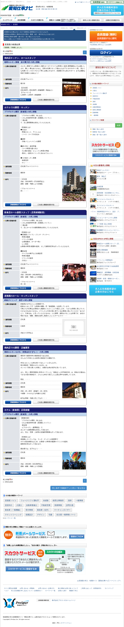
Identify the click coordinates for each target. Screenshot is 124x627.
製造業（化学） (43, 510)
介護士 (19, 505)
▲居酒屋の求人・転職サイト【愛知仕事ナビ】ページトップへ (99, 581)
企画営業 (100, 186)
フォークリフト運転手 (30, 500)
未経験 (46, 500)
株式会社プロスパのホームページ (63, 600)
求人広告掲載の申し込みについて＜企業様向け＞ (27, 590)
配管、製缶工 (101, 176)
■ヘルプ (77, 2)
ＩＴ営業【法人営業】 (105, 224)
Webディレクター (103, 170)
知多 (46, 9)
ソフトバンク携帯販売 (105, 260)
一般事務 (79, 500)
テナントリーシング (13, 515)
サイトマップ (109, 588)
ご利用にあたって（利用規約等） (91, 588)
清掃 (70, 500)
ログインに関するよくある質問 (101, 61)
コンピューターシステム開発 (107, 218)
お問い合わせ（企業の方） (46, 588)
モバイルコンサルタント (105, 199)
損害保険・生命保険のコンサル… (108, 193)
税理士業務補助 (102, 250)
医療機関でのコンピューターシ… (108, 230)
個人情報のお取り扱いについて (68, 588)
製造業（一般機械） (13, 510)
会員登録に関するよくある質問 (101, 44)
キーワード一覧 (10, 518)
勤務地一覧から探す (99, 132)
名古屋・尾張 (40, 9)
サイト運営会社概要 (10, 588)
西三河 (50, 9)
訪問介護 (69, 505)
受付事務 (29, 510)
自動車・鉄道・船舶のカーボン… (108, 278)
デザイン (40, 515)
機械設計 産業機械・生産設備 (108, 272)
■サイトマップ (85, 2)
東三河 (55, 9)
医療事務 (58, 505)
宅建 (50, 515)
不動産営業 (45, 505)
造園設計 (29, 515)
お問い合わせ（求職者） (28, 588)
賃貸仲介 (8, 505)
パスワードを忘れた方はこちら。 (102, 59)
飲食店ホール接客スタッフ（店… (108, 244)
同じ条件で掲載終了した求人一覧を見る (68, 488)
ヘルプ (6, 590)
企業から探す (62, 590)
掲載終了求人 (73, 590)
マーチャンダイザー (62, 510)
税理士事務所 (58, 500)
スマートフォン (66, 623)
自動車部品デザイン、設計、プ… (108, 211)
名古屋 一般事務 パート (66, 515)
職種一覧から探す (98, 129)
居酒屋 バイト (10, 500)
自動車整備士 (31, 505)
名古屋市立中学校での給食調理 (108, 266)
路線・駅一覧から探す (100, 134)
